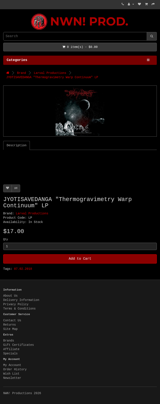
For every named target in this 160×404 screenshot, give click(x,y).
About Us (10, 295)
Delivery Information (21, 300)
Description (16, 145)
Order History (15, 369)
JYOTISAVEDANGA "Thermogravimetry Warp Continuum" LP (52, 77)
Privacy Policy (16, 304)
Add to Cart (80, 259)
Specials (10, 353)
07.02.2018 (23, 269)
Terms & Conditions (19, 308)
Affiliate (11, 349)
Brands (8, 340)
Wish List (11, 373)
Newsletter (12, 378)
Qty (5, 239)
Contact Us (12, 320)
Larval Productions (50, 73)
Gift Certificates (18, 345)
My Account (12, 365)
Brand (21, 73)
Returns (9, 324)
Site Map (10, 329)
